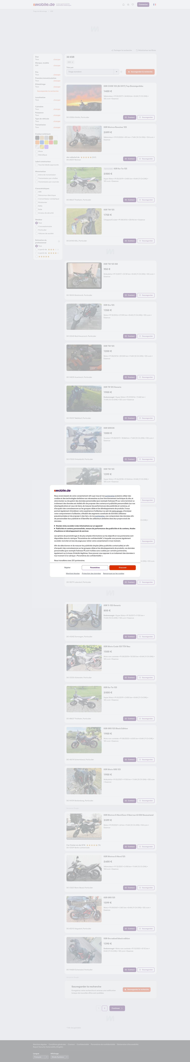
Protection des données (91, 573)
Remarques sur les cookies (113, 573)
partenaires (110, 496)
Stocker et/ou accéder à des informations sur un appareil (79, 526)
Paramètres (95, 568)
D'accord (122, 568)
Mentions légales (73, 573)
